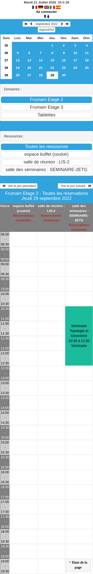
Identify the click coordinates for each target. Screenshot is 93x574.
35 (6, 45)
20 (29, 68)
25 (87, 68)
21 (41, 68)
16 (64, 60)
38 (6, 68)
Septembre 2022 (46, 24)
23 (64, 68)
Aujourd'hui (46, 29)
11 (87, 53)
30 (64, 75)
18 (87, 60)
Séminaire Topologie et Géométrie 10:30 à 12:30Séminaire (79, 336)
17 (75, 60)
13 (29, 60)
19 (18, 68)
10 (75, 53)
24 (75, 68)
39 (6, 75)
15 (52, 60)
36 (6, 53)
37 (6, 60)
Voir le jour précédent (18, 186)
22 (52, 68)
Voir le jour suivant (75, 186)
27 (29, 75)
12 (18, 60)
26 (18, 75)
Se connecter (46, 12)
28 (41, 75)
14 (41, 60)
